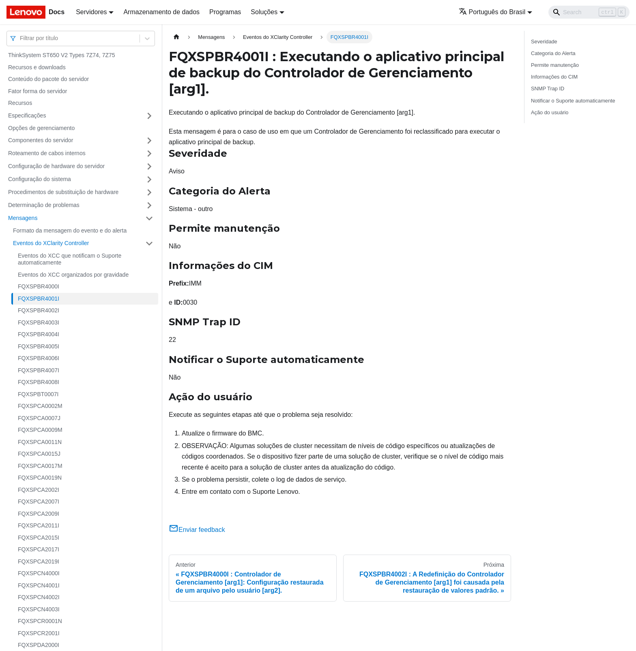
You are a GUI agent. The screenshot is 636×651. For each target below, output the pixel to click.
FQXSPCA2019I (38, 561)
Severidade (544, 41)
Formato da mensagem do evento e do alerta (70, 230)
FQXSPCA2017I (38, 549)
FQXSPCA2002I (38, 490)
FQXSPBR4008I (38, 382)
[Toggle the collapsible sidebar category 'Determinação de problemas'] (149, 205)
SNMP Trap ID (547, 88)
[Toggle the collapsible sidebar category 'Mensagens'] (149, 218)
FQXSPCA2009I (38, 513)
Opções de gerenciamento (41, 128)
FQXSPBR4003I (38, 322)
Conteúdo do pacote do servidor (48, 79)
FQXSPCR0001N (40, 621)
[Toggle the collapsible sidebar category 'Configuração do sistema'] (149, 179)
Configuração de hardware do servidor (56, 166)
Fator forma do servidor (37, 91)
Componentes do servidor (40, 140)
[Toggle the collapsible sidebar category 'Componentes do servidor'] (149, 140)
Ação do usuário (549, 112)
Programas (225, 12)
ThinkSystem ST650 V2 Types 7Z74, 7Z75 (61, 55)
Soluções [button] (264, 12)
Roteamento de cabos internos (47, 153)
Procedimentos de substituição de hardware (63, 192)
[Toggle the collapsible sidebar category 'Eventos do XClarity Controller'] (149, 243)
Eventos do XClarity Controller (51, 243)
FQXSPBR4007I (38, 370)
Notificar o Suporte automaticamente (573, 101)
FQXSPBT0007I (38, 394)
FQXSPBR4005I (38, 346)
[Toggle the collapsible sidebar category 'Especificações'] (149, 115)
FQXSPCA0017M (40, 466)
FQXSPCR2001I (39, 633)
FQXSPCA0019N (40, 477)
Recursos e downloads (37, 67)
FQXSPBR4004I (38, 334)
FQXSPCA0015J (39, 453)
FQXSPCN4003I (39, 609)
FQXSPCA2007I (38, 501)
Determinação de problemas (44, 205)
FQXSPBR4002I (38, 310)
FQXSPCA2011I (38, 525)
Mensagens (22, 218)
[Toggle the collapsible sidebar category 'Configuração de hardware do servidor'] (149, 166)
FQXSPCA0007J (39, 418)
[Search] (589, 12)
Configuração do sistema (39, 179)
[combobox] (20, 38)
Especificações (27, 115)
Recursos (20, 103)
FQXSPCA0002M (40, 406)
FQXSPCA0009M (40, 430)
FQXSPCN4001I (39, 585)
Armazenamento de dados (161, 12)
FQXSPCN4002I (39, 597)
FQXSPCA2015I (38, 537)
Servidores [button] (91, 12)
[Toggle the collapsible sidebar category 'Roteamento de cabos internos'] (149, 153)
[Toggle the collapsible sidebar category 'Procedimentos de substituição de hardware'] (149, 192)
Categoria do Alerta (553, 53)
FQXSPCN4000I (39, 573)
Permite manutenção (555, 65)
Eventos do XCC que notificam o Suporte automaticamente (69, 259)
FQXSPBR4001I (38, 298)
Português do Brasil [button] (492, 12)
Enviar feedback (197, 529)
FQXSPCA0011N (40, 442)
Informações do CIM (554, 77)
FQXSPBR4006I (38, 358)
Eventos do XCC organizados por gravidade (73, 274)
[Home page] (176, 37)
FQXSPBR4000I (38, 286)
